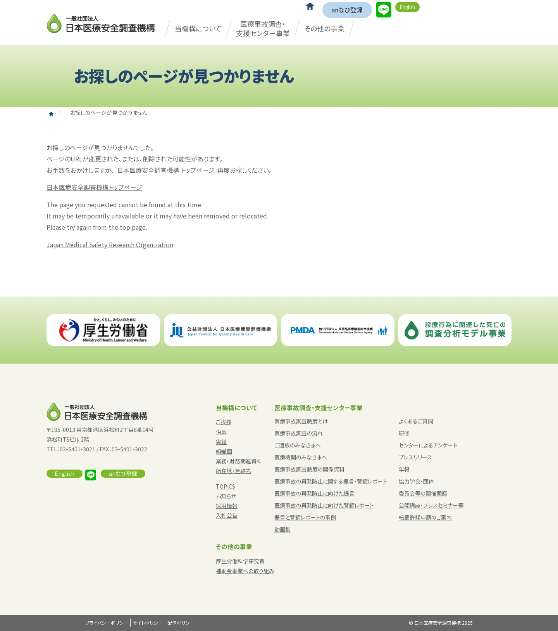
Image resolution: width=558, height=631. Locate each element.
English (407, 6)
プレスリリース (415, 457)
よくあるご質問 (416, 421)
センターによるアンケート (428, 445)
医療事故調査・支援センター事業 (263, 28)
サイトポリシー (147, 622)
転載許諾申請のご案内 (425, 517)
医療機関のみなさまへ (300, 457)
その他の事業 (324, 28)
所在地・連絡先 (233, 471)
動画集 (282, 529)
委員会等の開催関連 (423, 493)
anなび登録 (347, 9)
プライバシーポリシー (106, 622)
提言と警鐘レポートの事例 (305, 517)
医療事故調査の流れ (298, 433)
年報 (404, 469)
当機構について (198, 28)
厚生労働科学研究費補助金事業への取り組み (245, 566)
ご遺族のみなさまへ (297, 445)
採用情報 (227, 506)
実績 (221, 442)
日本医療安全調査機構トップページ (94, 187)
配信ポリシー (180, 622)
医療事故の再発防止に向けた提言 (314, 493)
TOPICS (225, 486)
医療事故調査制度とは (301, 421)
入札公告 (227, 515)
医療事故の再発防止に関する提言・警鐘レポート (330, 481)
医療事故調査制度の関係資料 (309, 469)
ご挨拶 (223, 422)
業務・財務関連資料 (239, 461)
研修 (404, 433)
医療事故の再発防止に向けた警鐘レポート (324, 505)
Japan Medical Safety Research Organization (109, 244)
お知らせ (226, 496)
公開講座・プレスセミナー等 (431, 505)
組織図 (224, 451)
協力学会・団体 (416, 481)
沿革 (221, 432)
